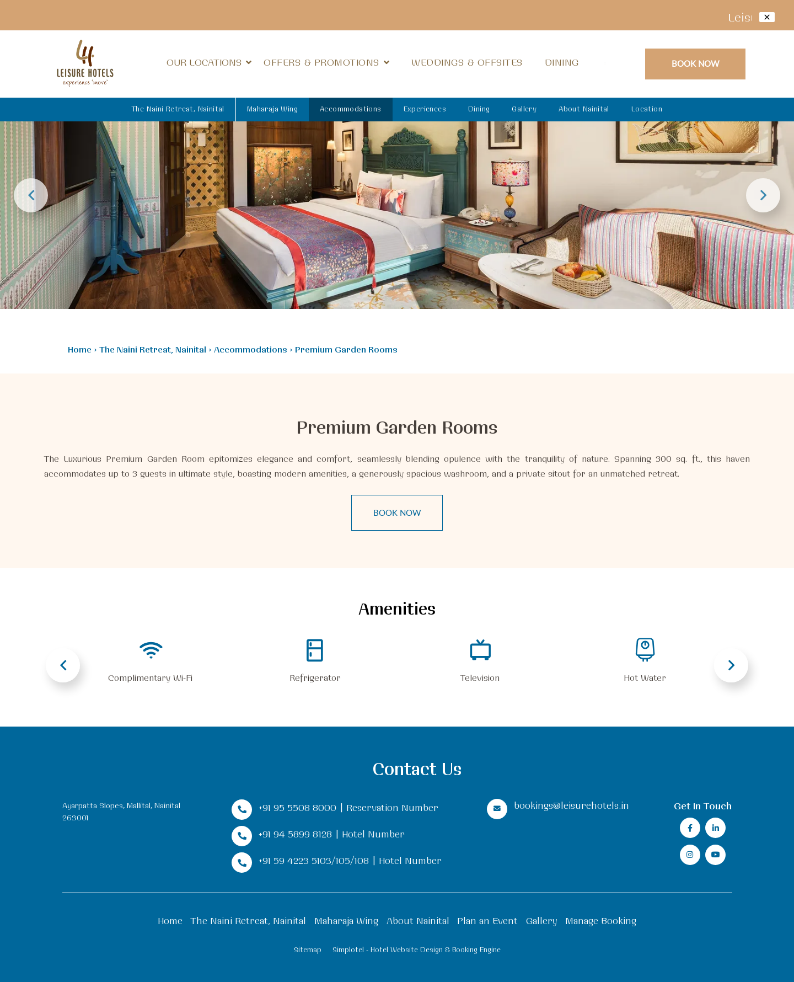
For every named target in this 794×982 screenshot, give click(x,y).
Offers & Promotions (321, 62)
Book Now (696, 63)
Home (80, 349)
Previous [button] (31, 195)
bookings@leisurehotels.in (571, 805)
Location (646, 109)
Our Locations (209, 62)
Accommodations (351, 109)
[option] (397, 154)
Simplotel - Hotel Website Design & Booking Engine (416, 949)
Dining (562, 62)
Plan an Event (487, 920)
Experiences (425, 109)
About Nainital (584, 109)
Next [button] (763, 195)
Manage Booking (600, 920)
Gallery (524, 109)
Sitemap (307, 949)
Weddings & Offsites (467, 62)
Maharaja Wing (272, 109)
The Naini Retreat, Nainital (178, 109)
